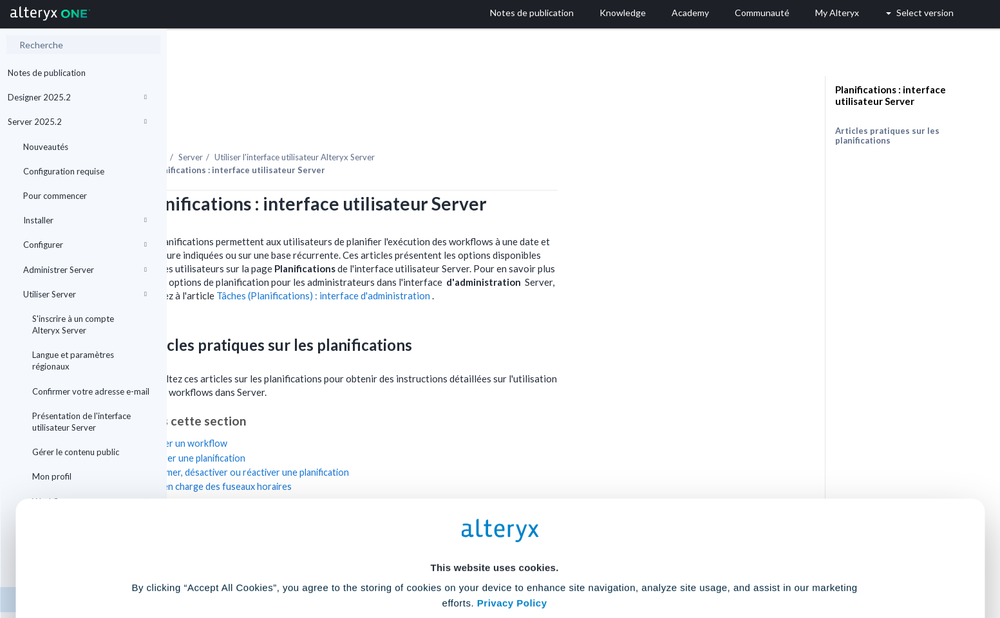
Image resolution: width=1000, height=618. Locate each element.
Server (357, 122)
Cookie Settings (494, 523)
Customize (598, 561)
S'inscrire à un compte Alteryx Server (73, 324)
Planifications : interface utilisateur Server (890, 95)
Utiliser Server (85, 294)
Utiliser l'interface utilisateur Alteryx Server (461, 122)
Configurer (85, 244)
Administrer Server (85, 270)
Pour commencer (55, 196)
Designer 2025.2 (77, 97)
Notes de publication (47, 73)
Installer (85, 220)
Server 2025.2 (77, 122)
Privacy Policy (512, 487)
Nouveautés (45, 147)
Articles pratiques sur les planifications (887, 135)
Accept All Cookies (402, 561)
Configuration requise (63, 171)
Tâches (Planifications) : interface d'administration (491, 260)
